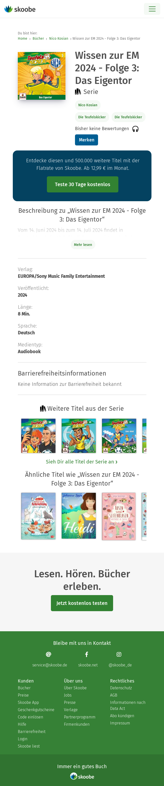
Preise (23, 695)
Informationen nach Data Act (127, 705)
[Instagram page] (120, 659)
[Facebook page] (88, 659)
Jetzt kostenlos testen (82, 603)
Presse (70, 702)
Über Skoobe (75, 688)
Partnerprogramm (80, 717)
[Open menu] (152, 9)
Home (22, 38)
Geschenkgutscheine (36, 709)
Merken (86, 140)
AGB (113, 695)
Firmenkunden (77, 724)
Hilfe (22, 724)
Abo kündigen (122, 715)
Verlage (71, 709)
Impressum (120, 723)
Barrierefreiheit (31, 731)
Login (22, 739)
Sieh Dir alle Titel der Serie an (82, 462)
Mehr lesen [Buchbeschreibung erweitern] (83, 245)
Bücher (38, 38)
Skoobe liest (29, 746)
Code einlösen (30, 717)
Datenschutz (121, 688)
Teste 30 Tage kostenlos (82, 184)
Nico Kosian (58, 38)
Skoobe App (28, 702)
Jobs (67, 695)
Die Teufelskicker (92, 117)
